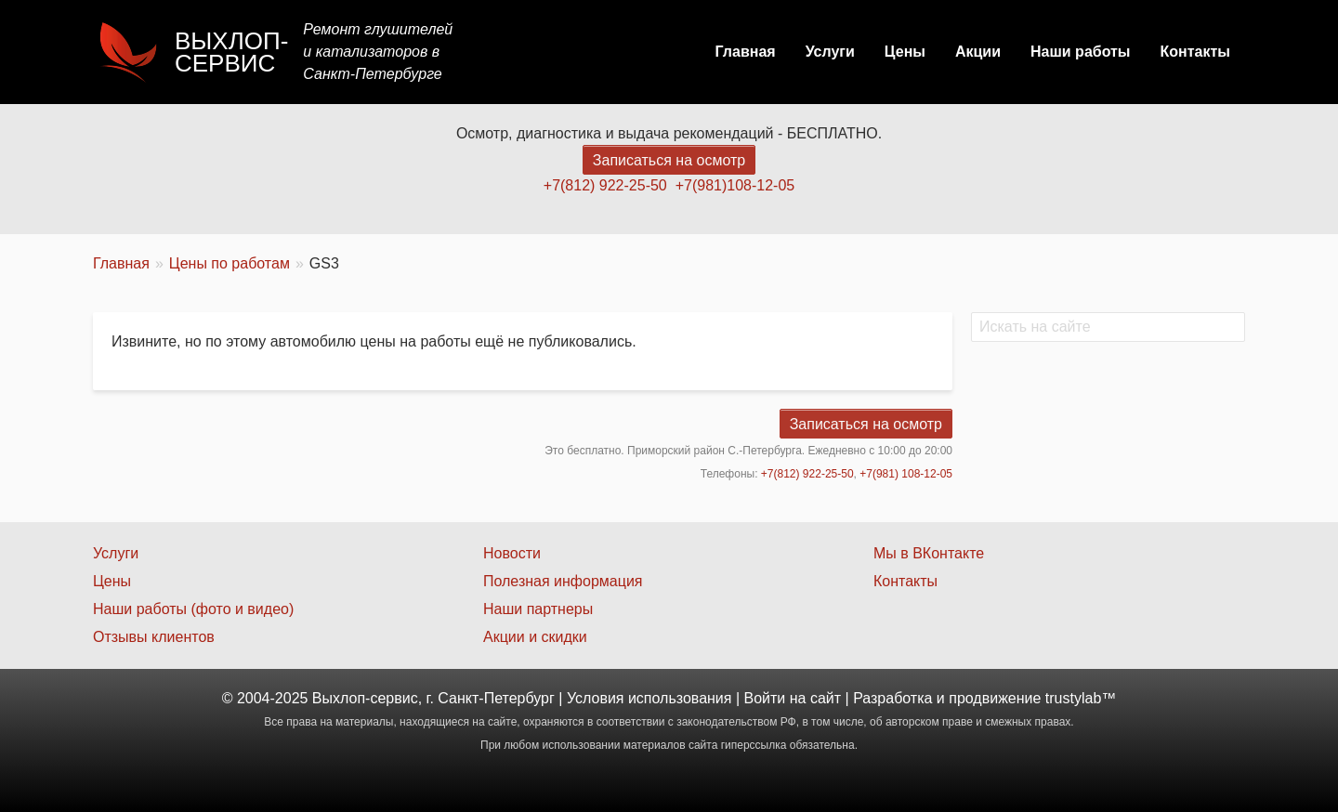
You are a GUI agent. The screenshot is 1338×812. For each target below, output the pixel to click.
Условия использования (649, 698)
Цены (905, 51)
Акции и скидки (535, 637)
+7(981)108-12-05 (735, 185)
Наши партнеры (538, 609)
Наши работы (1080, 51)
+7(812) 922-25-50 (605, 185)
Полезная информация (563, 581)
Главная (745, 51)
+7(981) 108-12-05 (905, 473)
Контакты (1195, 51)
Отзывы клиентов (154, 637)
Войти (765, 698)
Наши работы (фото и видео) (193, 609)
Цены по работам (229, 263)
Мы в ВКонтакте (928, 553)
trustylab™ (1080, 698)
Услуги (830, 51)
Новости (512, 553)
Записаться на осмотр (669, 160)
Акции (978, 51)
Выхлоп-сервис (231, 52)
